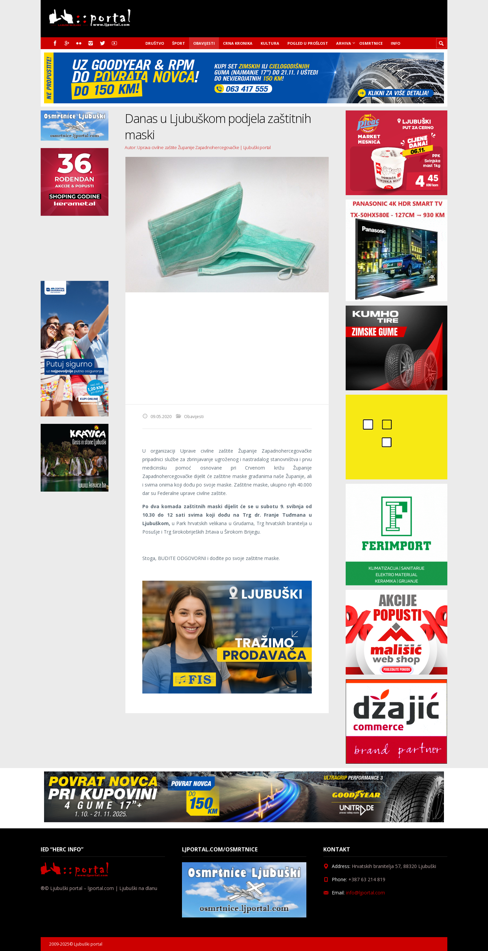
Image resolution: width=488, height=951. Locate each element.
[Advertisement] (227, 348)
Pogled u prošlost (307, 43)
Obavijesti (204, 43)
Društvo (154, 43)
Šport (178, 43)
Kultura (270, 43)
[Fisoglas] (227, 691)
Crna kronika (237, 43)
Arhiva (343, 43)
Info (395, 43)
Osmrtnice (371, 43)
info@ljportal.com (365, 892)
